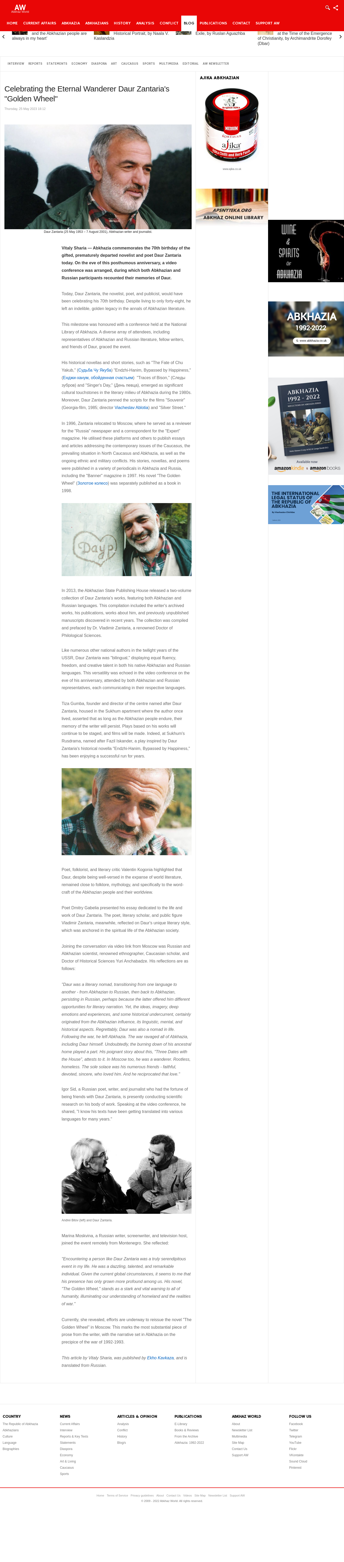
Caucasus (129, 64)
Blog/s (121, 1443)
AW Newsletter (216, 64)
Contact (241, 23)
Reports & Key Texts (74, 1436)
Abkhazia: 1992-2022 (189, 1443)
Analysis (145, 23)
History (122, 23)
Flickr (293, 1449)
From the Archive (186, 1436)
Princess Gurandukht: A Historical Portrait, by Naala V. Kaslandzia (131, 33)
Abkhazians (96, 23)
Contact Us (239, 1449)
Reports (35, 64)
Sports (148, 64)
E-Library (180, 1424)
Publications (213, 23)
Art (114, 64)
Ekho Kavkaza (160, 1358)
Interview (16, 64)
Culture (8, 1436)
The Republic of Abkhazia (20, 1424)
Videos (187, 1495)
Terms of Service (117, 1495)
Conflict (169, 23)
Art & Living (68, 1461)
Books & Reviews (186, 1430)
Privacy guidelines (142, 1495)
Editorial (191, 64)
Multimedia (168, 64)
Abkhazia (71, 23)
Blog (189, 23)
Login (327, 8)
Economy (79, 64)
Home (12, 23)
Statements (57, 64)
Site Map (238, 1443)
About (236, 1424)
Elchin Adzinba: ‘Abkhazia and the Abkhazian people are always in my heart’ (49, 33)
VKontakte (296, 1455)
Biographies (11, 1449)
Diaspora (99, 64)
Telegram (295, 1436)
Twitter (293, 1430)
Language (9, 1443)
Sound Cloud (298, 1461)
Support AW (268, 23)
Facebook (296, 1424)
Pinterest (295, 1467)
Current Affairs (39, 23)
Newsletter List (242, 1430)
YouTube (295, 1443)
